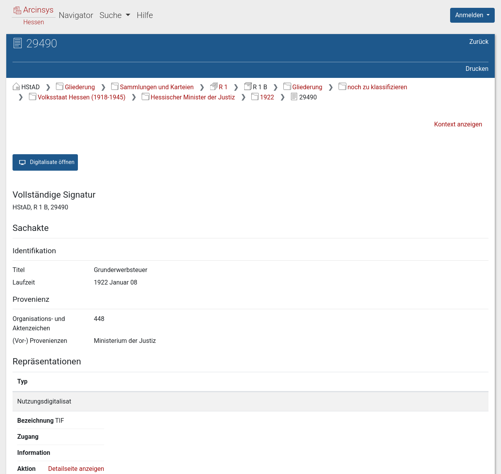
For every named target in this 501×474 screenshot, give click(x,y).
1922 (262, 97)
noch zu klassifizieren (373, 87)
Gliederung (75, 87)
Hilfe (145, 15)
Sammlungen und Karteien (152, 87)
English (18, 457)
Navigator (76, 15)
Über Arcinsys (299, 463)
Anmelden (470, 15)
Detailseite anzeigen (396, 401)
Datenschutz (357, 463)
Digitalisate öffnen (45, 162)
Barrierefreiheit (417, 463)
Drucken (477, 68)
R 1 (219, 87)
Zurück (478, 41)
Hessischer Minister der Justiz (188, 97)
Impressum (475, 463)
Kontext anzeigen (458, 124)
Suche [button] (111, 15)
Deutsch (47, 457)
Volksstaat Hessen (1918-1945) (77, 97)
